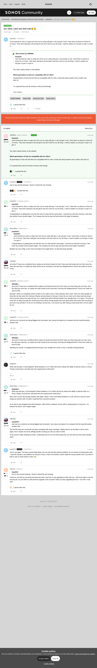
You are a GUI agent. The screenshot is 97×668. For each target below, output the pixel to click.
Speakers (49, 19)
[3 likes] (19, 191)
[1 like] (17, 105)
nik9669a (13, 135)
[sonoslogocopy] (48, 4)
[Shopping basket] (90, 4)
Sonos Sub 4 (50, 98)
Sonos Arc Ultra (38, 98)
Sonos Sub (26, 98)
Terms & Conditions (34, 506)
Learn (11, 4)
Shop (5, 4)
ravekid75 (13, 201)
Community (5, 19)
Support (17, 4)
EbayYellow (13, 228)
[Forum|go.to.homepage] (24, 12)
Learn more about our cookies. (85, 654)
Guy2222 (13, 38)
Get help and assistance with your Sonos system (27, 19)
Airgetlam (13, 364)
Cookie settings (47, 506)
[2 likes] (18, 171)
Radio (23, 4)
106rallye (13, 261)
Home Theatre (15, 98)
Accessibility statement (61, 506)
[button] (2, 13)
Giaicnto (12, 469)
